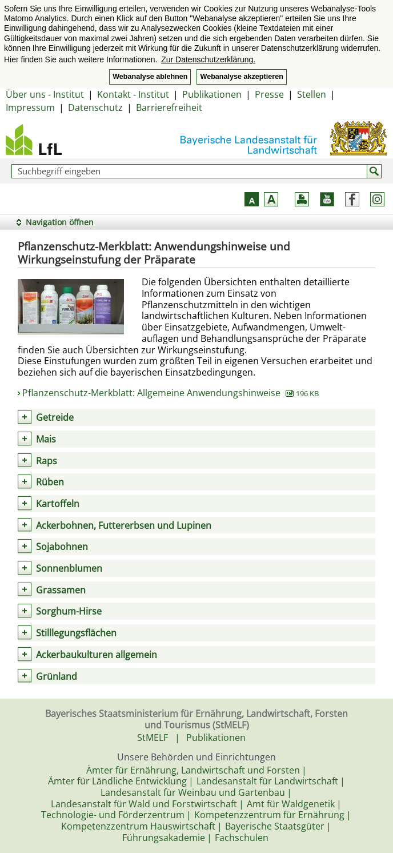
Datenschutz (95, 107)
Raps (46, 461)
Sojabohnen (62, 546)
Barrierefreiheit (169, 107)
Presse (269, 94)
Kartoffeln (57, 503)
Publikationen (212, 94)
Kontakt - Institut (133, 94)
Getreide (55, 417)
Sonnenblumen (69, 568)
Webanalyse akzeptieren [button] (241, 77)
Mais (46, 439)
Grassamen (61, 590)
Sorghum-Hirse (69, 611)
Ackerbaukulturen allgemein (96, 654)
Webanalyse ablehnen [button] (150, 77)
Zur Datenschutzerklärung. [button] (208, 59)
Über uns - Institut (45, 94)
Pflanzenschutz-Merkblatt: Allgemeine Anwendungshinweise (170, 392)
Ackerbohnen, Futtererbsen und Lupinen (123, 525)
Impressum (30, 107)
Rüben (50, 482)
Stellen (311, 94)
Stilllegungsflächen (76, 633)
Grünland (56, 676)
